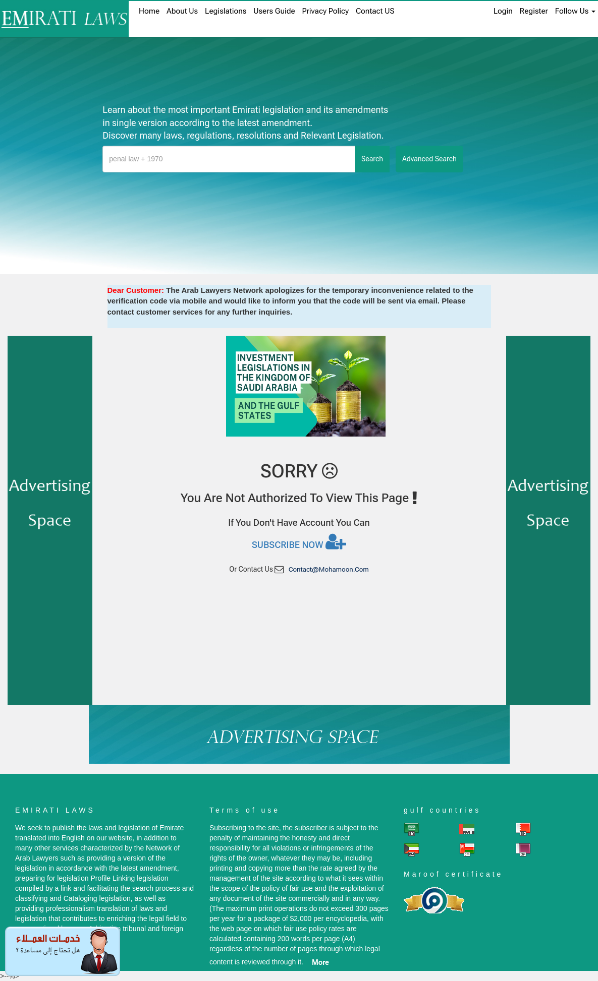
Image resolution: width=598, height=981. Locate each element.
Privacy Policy (325, 11)
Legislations (225, 11)
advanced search (429, 159)
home (149, 11)
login (503, 11)
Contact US (375, 11)
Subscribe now (299, 541)
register (534, 11)
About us (182, 11)
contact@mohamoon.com (329, 569)
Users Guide (274, 11)
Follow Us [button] (575, 11)
